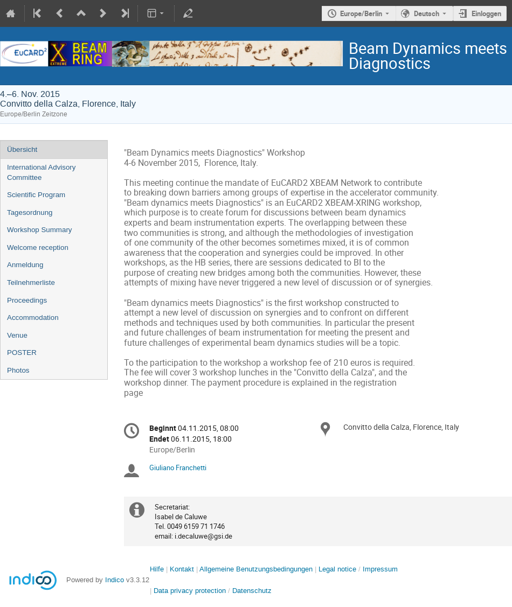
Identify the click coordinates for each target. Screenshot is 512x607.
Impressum (380, 569)
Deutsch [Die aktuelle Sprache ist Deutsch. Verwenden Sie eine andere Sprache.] (426, 13)
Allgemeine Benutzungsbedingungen (256, 569)
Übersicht (22, 149)
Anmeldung (25, 265)
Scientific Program (36, 195)
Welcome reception (37, 247)
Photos (18, 370)
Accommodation (33, 317)
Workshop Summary (39, 230)
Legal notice (338, 569)
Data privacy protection (191, 590)
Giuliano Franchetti (177, 467)
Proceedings (27, 300)
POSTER (22, 352)
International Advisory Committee (41, 172)
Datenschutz (252, 590)
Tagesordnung (29, 212)
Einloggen (486, 13)
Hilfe (157, 569)
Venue (17, 335)
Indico (114, 579)
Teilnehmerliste (31, 282)
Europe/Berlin (361, 13)
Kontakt (182, 569)
